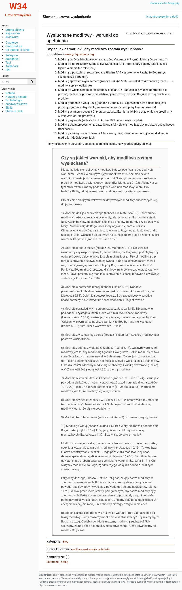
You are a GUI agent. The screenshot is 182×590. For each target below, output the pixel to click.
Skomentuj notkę (57, 562)
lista (148, 16)
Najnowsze (12, 33)
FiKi (7, 69)
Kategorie (11, 55)
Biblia (8, 107)
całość (174, 16)
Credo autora (13, 46)
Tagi (8, 62)
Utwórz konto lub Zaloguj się (164, 3)
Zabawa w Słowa (16, 104)
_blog (65, 541)
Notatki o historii (16, 96)
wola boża (104, 549)
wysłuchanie (90, 549)
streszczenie (160, 16)
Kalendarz (11, 66)
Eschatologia (13, 100)
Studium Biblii (14, 111)
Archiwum (11, 37)
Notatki (10, 93)
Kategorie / (12, 59)
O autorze (11, 42)
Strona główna (14, 29)
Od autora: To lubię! (17, 50)
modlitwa (76, 549)
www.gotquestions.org (79, 54)
